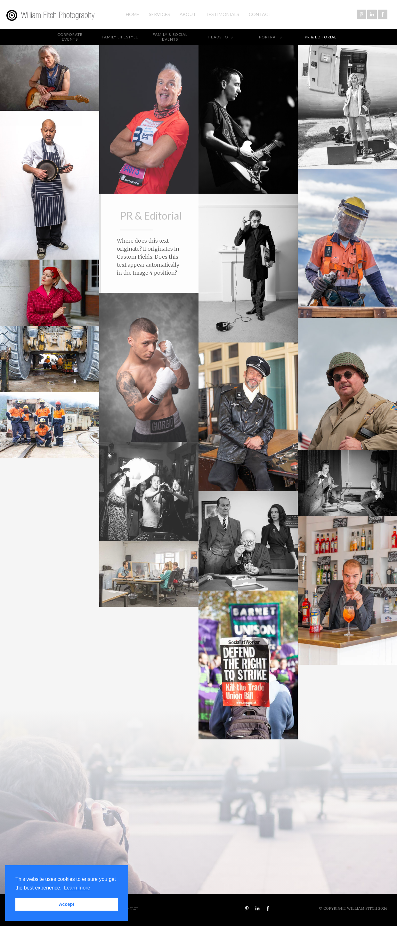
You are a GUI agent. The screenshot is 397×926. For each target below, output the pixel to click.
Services (159, 14)
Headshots (220, 37)
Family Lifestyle (120, 37)
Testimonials (222, 14)
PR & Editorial (320, 37)
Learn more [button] (77, 887)
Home (132, 14)
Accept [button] (66, 904)
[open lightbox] (49, 78)
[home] (49, 14)
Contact (260, 14)
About (188, 14)
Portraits (270, 37)
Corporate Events (70, 37)
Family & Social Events (170, 37)
